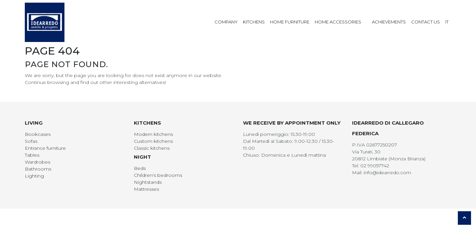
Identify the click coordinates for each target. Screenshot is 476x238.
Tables (32, 155)
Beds (140, 168)
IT (447, 21)
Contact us (425, 21)
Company (226, 21)
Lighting (34, 176)
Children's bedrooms (158, 175)
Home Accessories (338, 21)
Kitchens (254, 21)
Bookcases (38, 134)
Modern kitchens (153, 134)
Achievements (389, 21)
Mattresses (146, 189)
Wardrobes (37, 162)
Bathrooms (38, 169)
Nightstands (148, 182)
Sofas (31, 141)
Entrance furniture (45, 148)
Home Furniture (289, 21)
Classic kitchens (152, 148)
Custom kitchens (153, 141)
